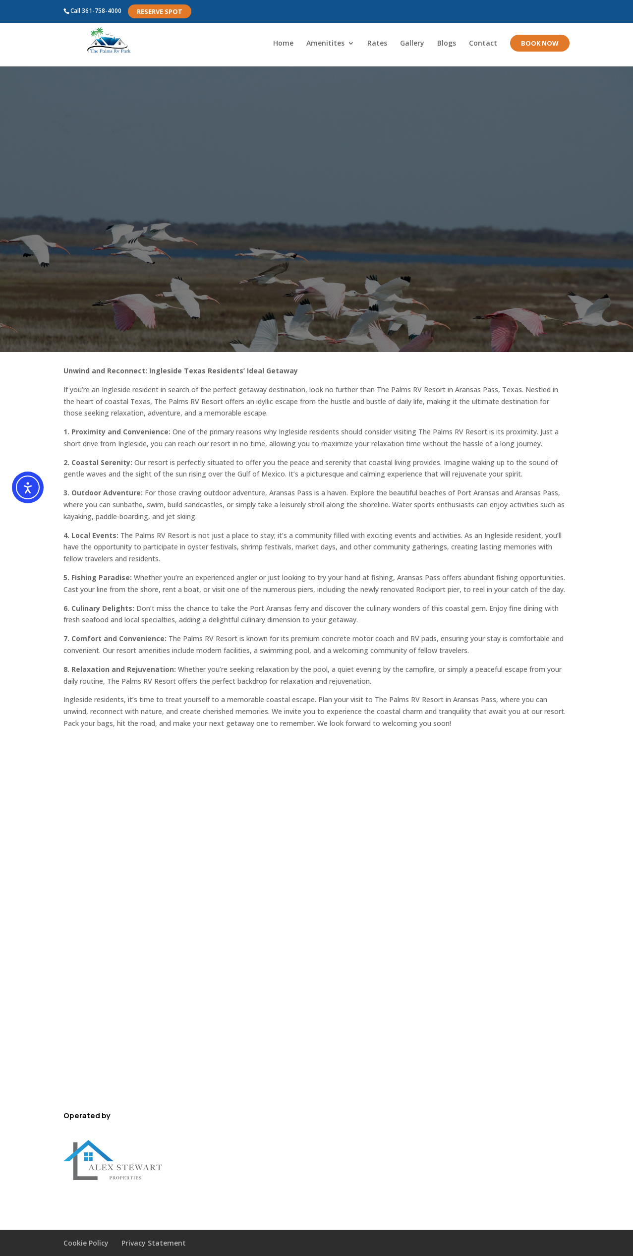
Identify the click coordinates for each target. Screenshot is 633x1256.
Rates (377, 44)
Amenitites (325, 44)
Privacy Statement (153, 1243)
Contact (483, 44)
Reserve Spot (159, 11)
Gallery (412, 44)
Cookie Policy (86, 1243)
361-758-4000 (101, 10)
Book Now (540, 43)
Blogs (446, 44)
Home (283, 44)
